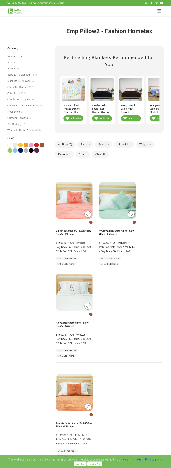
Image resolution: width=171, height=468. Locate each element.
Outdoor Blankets (19, 117)
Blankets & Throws (21, 80)
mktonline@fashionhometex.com (47, 3)
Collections (16, 93)
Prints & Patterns (77, 405)
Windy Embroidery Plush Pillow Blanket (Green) (108, 225)
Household (15, 111)
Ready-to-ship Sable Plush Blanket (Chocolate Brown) (128, 112)
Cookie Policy (105, 415)
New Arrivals (14, 56)
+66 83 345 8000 (16, 3)
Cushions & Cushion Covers (25, 105)
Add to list (76, 118)
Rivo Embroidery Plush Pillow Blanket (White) (144, 225)
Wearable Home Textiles (24, 130)
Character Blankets (21, 87)
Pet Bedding (16, 124)
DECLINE (95, 465)
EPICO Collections (66, 257)
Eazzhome (73, 435)
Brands (13, 68)
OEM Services (75, 418)
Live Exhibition (75, 422)
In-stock (12, 62)
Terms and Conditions (110, 407)
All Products (74, 401)
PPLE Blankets (75, 439)
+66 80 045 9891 (147, 410)
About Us (42, 394)
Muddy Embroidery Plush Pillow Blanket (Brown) (70, 318)
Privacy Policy (105, 411)
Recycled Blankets (77, 410)
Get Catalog (43, 398)
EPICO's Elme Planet (67, 252)
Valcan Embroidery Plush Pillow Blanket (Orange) (70, 225)
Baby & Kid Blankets (22, 74)
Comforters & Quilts (20, 99)
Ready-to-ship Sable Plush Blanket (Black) (101, 109)
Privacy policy (154, 461)
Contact (41, 403)
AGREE (80, 465)
